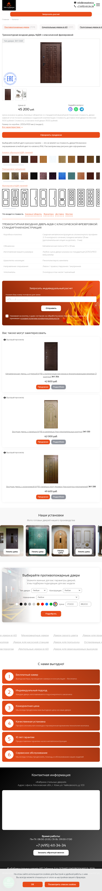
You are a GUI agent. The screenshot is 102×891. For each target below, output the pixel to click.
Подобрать (51, 614)
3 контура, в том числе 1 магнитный (59, 272)
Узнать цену (12, 551)
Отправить (51, 308)
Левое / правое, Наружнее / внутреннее (62, 266)
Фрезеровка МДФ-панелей (14, 186)
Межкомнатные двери (35, 635)
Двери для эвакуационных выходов (75, 649)
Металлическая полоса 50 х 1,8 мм (59, 246)
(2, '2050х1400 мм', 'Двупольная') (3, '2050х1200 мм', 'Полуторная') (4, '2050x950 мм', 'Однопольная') (72, 590)
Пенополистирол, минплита (55, 260)
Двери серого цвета (65, 635)
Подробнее (58, 387)
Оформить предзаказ (51, 135)
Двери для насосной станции (31, 642)
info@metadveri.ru (84, 2)
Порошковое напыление (13, 169)
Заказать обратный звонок (51, 852)
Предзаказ (43, 387)
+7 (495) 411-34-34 (84, 6)
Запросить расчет (51, 14)
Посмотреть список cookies (62, 884)
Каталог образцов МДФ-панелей (17, 152)
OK (32, 884)
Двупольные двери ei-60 (33, 649)
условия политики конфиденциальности (39, 318)
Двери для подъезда (66, 642)
